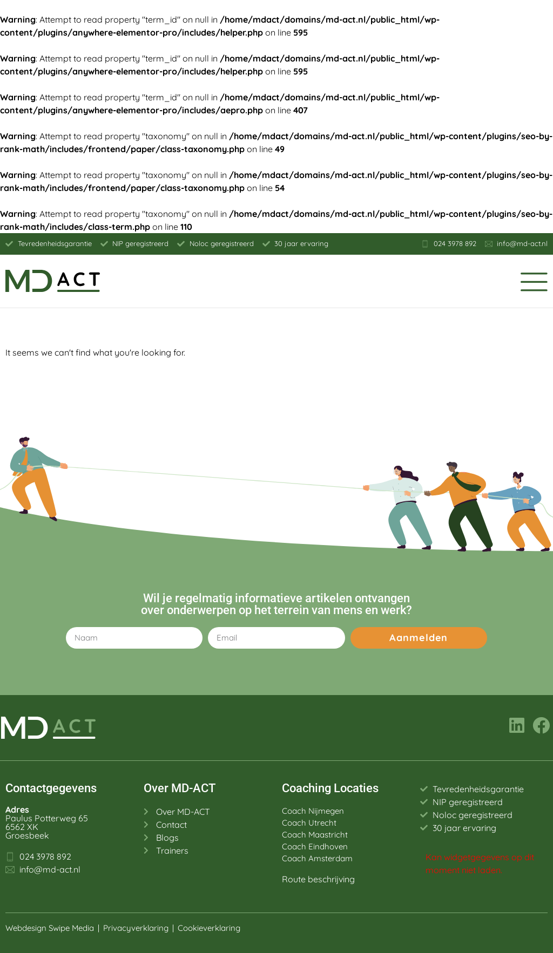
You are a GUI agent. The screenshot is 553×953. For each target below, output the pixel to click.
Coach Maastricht (315, 834)
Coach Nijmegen (313, 811)
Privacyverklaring (135, 928)
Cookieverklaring (210, 928)
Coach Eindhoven (315, 846)
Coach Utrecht (309, 823)
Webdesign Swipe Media (49, 928)
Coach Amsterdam (317, 858)
